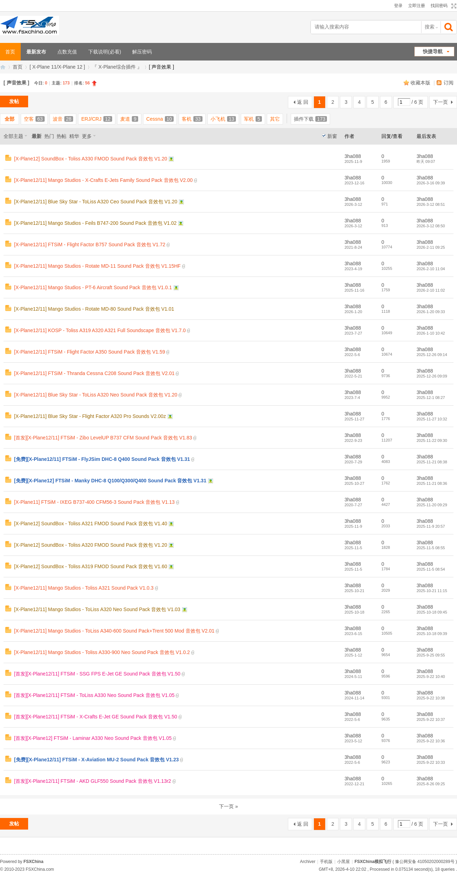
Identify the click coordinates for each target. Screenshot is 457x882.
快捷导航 (433, 51)
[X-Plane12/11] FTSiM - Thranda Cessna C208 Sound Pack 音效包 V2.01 (94, 373)
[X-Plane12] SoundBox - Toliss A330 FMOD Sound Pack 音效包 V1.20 (90, 158)
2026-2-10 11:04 (431, 269)
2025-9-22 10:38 (431, 698)
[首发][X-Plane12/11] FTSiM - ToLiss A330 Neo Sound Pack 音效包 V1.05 (94, 695)
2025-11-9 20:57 (431, 526)
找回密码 (439, 5)
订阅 (448, 82)
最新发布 (36, 52)
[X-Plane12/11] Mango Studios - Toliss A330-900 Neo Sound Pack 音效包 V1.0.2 (102, 652)
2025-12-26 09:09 (432, 376)
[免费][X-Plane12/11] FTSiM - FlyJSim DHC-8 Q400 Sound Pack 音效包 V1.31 (102, 459)
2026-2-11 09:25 (431, 247)
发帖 (14, 101)
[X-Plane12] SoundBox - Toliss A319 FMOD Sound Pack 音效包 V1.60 (90, 566)
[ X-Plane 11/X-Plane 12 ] (57, 67)
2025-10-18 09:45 (432, 612)
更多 (87, 136)
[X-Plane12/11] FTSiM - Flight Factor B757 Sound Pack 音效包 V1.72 (89, 244)
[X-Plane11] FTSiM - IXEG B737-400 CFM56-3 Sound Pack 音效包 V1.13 (94, 502)
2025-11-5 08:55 (431, 548)
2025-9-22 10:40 (431, 676)
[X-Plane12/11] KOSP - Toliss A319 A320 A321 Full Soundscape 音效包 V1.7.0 (100, 330)
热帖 (61, 136)
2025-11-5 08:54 (431, 569)
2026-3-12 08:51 (431, 204)
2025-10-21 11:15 (432, 591)
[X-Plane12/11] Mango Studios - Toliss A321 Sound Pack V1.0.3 (84, 588)
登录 (398, 5)
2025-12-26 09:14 (432, 355)
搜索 (430, 27)
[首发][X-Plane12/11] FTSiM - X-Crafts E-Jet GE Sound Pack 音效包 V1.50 (95, 716)
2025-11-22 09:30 (432, 440)
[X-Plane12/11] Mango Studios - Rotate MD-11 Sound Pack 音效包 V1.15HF (97, 266)
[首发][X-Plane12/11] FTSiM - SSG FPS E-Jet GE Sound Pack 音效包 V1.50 (97, 674)
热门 (49, 136)
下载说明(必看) (104, 52)
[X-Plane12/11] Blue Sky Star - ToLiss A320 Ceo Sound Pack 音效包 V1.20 (95, 201)
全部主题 (13, 136)
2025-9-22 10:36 (431, 741)
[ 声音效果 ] (16, 82)
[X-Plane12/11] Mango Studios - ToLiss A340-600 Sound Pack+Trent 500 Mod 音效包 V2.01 (114, 631)
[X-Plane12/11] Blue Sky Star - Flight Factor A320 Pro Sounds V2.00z (90, 416)
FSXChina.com (40, 869)
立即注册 (416, 5)
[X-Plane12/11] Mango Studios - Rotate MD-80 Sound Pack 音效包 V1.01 (94, 309)
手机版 (326, 861)
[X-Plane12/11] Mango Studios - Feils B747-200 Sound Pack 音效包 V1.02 (95, 223)
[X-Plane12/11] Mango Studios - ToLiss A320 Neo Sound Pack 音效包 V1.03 (97, 609)
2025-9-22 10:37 (431, 719)
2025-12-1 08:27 (431, 397)
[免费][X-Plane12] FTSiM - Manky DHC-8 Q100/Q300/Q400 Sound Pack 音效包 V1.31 (110, 480)
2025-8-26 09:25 (431, 784)
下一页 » (228, 806)
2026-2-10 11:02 (431, 290)
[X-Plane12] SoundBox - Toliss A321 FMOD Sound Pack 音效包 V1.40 (90, 523)
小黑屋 (343, 861)
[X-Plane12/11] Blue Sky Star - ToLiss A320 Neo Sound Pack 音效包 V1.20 (95, 395)
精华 (74, 136)
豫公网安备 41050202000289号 (425, 861)
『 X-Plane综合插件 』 (117, 67)
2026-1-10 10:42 (431, 333)
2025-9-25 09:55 (431, 655)
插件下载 (310, 119)
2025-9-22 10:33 (431, 762)
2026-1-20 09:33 (431, 312)
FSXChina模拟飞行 (3, 67)
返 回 (302, 102)
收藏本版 (421, 82)
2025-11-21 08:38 (432, 462)
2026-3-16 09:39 (431, 183)
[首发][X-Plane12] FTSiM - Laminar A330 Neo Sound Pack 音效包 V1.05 (93, 738)
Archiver (307, 861)
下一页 (440, 102)
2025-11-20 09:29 (432, 505)
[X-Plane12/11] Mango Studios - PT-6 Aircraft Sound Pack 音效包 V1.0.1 (93, 287)
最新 (36, 136)
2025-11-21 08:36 (432, 483)
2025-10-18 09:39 (432, 634)
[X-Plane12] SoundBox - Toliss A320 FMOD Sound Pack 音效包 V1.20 (90, 545)
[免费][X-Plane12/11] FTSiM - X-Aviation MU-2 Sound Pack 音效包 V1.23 (96, 759)
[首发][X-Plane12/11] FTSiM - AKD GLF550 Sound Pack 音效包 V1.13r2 (92, 781)
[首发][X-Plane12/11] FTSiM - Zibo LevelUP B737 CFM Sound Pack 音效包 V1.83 (103, 437)
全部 (9, 119)
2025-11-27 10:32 (432, 419)
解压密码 (142, 52)
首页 (17, 67)
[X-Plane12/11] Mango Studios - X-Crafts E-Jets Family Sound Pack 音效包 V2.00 (103, 180)
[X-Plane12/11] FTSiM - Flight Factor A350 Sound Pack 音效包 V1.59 (89, 352)
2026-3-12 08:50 (431, 226)
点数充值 (67, 52)
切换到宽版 (453, 6)
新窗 (332, 136)
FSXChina (34, 861)
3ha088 (353, 156)
